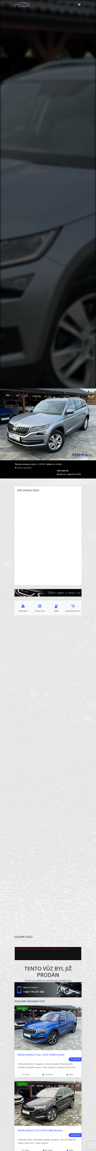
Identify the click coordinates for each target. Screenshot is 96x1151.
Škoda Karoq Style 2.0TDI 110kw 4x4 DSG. (40, 1130)
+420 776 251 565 (33, 992)
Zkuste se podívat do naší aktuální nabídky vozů (48, 980)
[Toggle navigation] (79, 4)
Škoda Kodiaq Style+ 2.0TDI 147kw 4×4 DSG (41, 1054)
